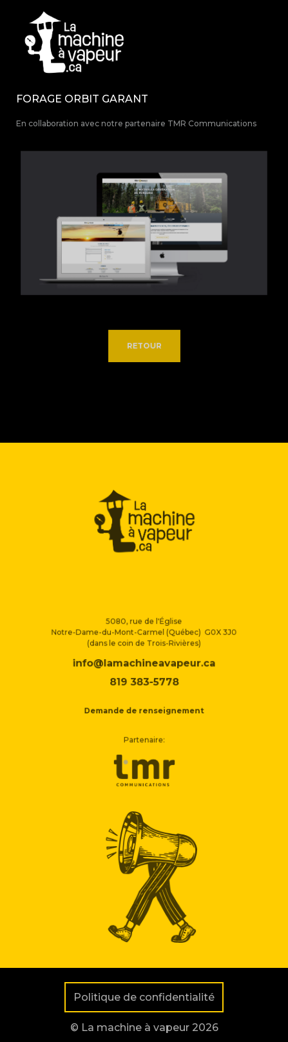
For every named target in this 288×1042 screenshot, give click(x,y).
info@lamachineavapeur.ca (144, 672)
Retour (144, 346)
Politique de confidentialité (144, 997)
